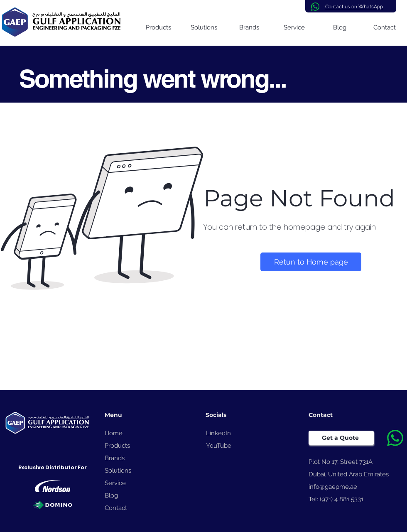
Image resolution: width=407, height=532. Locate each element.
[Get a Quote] (341, 438)
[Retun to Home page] (310, 262)
